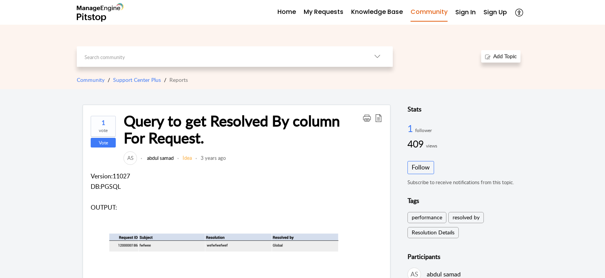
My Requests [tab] (323, 11)
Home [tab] (286, 11)
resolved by (466, 217)
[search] (219, 56)
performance (427, 217)
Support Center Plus (137, 79)
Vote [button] (103, 142)
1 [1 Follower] (411, 128)
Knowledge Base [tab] (377, 11)
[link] (130, 157)
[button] (367, 118)
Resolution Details (433, 232)
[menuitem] (465, 12)
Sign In (465, 12)
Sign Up (495, 12)
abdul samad (160, 157)
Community (91, 79)
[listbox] (377, 56)
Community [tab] (429, 11)
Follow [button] (421, 167)
